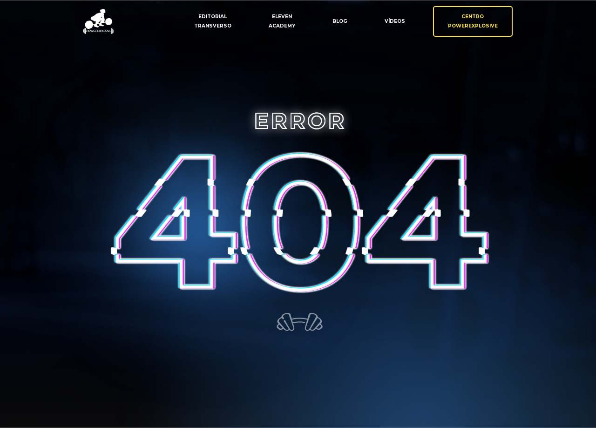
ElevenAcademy (282, 21)
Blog (339, 21)
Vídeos (395, 21)
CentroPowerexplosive (473, 21)
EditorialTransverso (212, 21)
